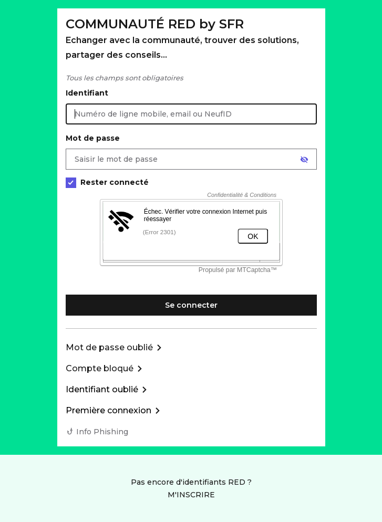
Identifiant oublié (102, 389)
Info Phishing (102, 431)
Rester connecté (107, 182)
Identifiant (87, 93)
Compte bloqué (99, 368)
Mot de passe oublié (109, 347)
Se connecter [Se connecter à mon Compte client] (191, 305)
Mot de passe (93, 138)
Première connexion (108, 410)
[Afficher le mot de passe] (304, 159)
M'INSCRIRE (191, 494)
